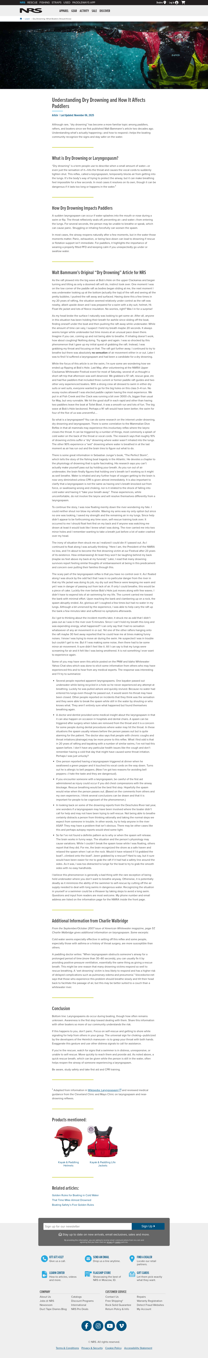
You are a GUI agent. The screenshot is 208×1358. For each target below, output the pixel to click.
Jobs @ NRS (47, 1301)
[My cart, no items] (184, 2)
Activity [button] (84, 11)
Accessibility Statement (138, 1348)
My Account (144, 1309)
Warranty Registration (149, 1301)
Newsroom (46, 1305)
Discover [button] (105, 11)
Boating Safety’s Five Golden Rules (73, 1205)
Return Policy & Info (117, 1309)
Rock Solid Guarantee (118, 1305)
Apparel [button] (64, 11)
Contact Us (112, 1297)
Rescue (32, 2)
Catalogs (76, 1297)
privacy (110, 1242)
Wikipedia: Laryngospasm (104, 1090)
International (78, 1305)
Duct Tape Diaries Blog (53, 1309)
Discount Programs (82, 1301)
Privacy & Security (92, 1348)
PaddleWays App (83, 2)
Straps (56, 2)
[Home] (21, 19)
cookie (118, 1242)
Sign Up (148, 1226)
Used (66, 2)
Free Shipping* (114, 1301)
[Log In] (175, 2)
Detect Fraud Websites (150, 1305)
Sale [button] (94, 11)
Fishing (45, 2)
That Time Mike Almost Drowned (71, 1200)
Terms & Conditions (67, 1348)
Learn (27, 19)
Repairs (141, 1297)
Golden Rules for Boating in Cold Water (75, 1195)
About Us (45, 1297)
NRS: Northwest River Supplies (31, 10)
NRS (22, 2)
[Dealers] (163, 2)
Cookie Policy (113, 1348)
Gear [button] (74, 11)
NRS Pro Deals (79, 1309)
